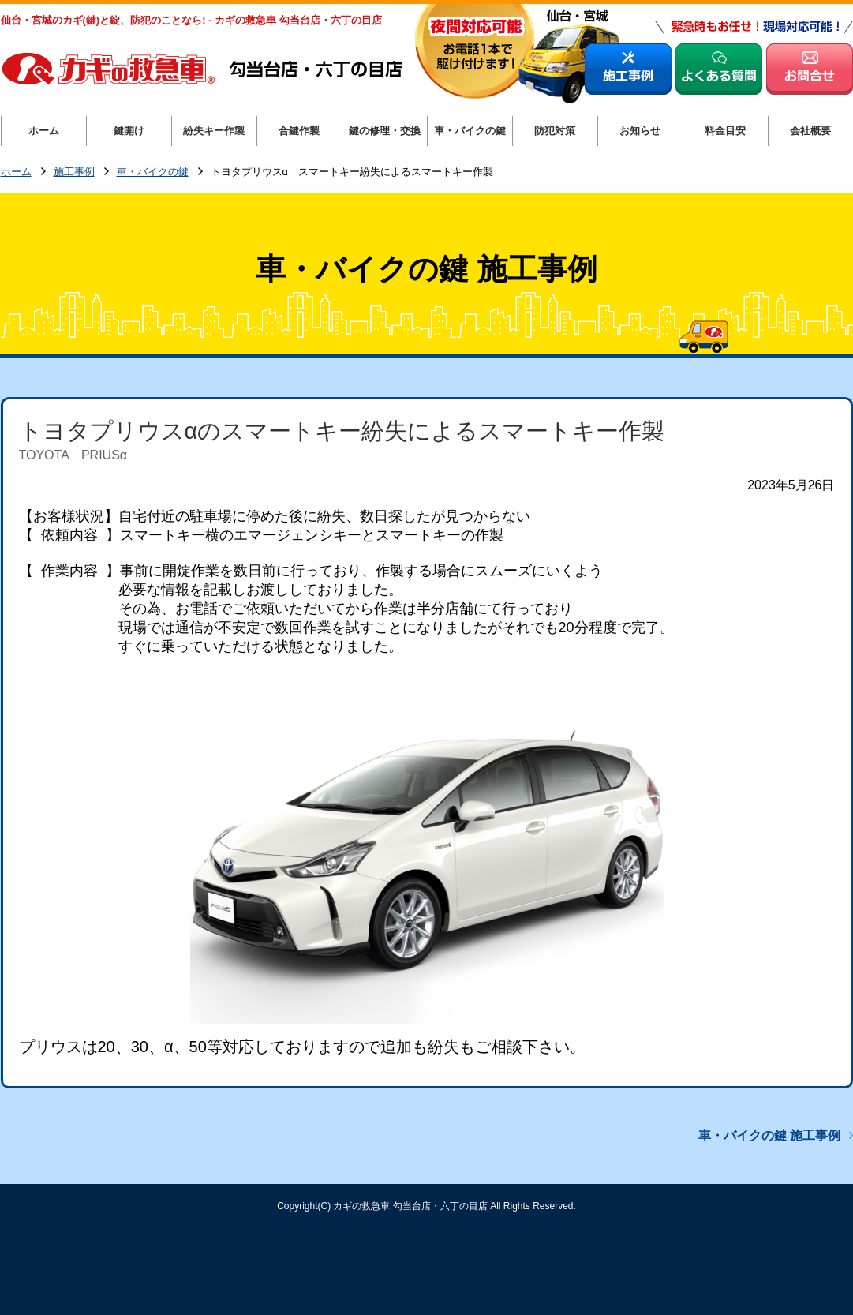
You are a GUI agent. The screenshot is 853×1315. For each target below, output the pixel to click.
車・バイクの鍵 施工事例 (769, 1135)
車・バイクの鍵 (153, 172)
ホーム (16, 172)
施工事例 (74, 172)
